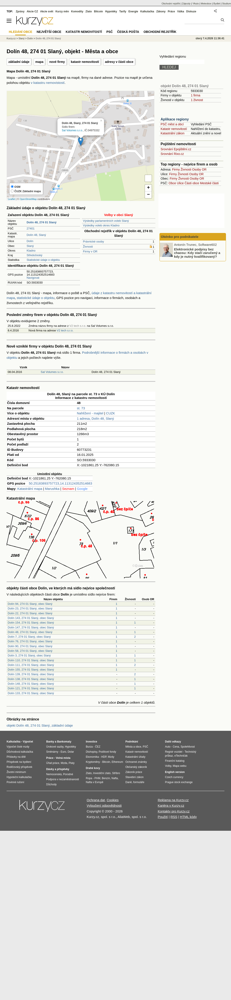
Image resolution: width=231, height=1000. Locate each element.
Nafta (115, 778)
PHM (97, 778)
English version (175, 772)
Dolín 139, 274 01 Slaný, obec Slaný (31, 674)
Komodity (77, 11)
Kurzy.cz (11, 38)
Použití (163, 817)
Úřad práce (52, 763)
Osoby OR (199, 169)
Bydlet (216, 3)
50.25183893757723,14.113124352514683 (60, 483)
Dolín (30, 241)
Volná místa (63, 757)
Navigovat (33, 277)
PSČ (109, 32)
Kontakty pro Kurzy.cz (174, 811)
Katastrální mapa (29, 489)
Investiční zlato (101, 773)
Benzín (106, 778)
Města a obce (133, 746)
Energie (133, 11)
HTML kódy (188, 817)
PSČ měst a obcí (172, 124)
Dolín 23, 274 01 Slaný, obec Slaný (30, 608)
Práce (171, 11)
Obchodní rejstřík (171, 3)
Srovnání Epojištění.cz (176, 149)
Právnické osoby (93, 241)
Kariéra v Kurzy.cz (171, 805)
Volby (168, 765)
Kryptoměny (93, 761)
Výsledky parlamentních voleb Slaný (106, 220)
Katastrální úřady (135, 756)
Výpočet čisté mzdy (18, 746)
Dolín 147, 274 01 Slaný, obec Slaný (31, 627)
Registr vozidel (173, 751)
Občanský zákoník (136, 767)
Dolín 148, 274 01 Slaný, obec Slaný (31, 683)
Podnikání (131, 741)
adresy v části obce (119, 62)
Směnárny (52, 751)
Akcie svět (46, 11)
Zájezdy (186, 3)
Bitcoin (98, 11)
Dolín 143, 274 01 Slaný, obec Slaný (31, 618)
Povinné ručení (15, 782)
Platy (72, 763)
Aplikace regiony (175, 119)
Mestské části (209, 183)
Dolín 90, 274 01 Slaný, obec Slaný (30, 646)
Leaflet (11, 199)
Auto (167, 746)
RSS (173, 817)
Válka (180, 11)
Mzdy (111, 756)
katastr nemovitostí (85, 62)
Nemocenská (54, 774)
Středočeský (34, 255)
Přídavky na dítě (16, 756)
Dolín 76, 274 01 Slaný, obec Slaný (30, 641)
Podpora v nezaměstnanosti (62, 779)
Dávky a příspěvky (57, 769)
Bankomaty (64, 741)
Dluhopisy (91, 751)
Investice (91, 741)
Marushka (52, 489)
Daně (128, 782)
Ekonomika (92, 756)
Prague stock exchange (178, 782)
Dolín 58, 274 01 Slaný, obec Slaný (30, 650)
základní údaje (18, 62)
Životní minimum (16, 772)
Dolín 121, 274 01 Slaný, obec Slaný (31, 688)
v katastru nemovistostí (47, 83)
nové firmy (57, 62)
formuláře (138, 782)
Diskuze (191, 11)
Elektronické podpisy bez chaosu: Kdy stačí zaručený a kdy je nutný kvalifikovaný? (197, 252)
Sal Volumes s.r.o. (72, 130)
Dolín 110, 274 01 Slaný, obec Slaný (31, 660)
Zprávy (20, 11)
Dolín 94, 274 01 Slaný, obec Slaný (30, 603)
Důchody (51, 784)
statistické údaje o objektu (36, 298)
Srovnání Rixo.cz (172, 154)
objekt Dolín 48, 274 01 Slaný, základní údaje (40, 725)
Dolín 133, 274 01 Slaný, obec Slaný (31, 693)
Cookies (113, 800)
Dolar (71, 751)
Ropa (89, 778)
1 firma (195, 95)
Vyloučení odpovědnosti (104, 805)
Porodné (68, 774)
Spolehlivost (188, 746)
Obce (172, 183)
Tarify (122, 11)
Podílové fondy (107, 751)
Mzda (64, 763)
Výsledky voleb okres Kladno (101, 225)
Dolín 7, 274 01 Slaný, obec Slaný (29, 636)
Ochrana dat (96, 800)
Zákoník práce (133, 772)
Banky (50, 741)
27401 (31, 228)
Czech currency (174, 777)
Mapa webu (179, 765)
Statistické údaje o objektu (43, 259)
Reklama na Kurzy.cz (173, 800)
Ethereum (117, 761)
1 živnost (197, 100)
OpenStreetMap (28, 199)
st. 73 (81, 408)
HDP (103, 756)
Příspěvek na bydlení (19, 761)
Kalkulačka (147, 11)
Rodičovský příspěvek (19, 767)
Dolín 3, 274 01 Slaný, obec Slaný (29, 655)
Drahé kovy (93, 768)
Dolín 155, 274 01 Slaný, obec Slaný (31, 669)
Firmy (176, 169)
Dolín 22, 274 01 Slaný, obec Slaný (30, 613)
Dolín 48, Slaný (36, 235)
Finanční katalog (174, 760)
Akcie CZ (32, 11)
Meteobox (206, 3)
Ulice (180, 183)
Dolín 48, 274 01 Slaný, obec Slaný (30, 632)
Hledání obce (20, 32)
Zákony (160, 11)
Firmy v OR (90, 251)
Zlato (89, 11)
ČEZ (97, 746)
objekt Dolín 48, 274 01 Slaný (185, 86)
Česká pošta (128, 32)
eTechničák (181, 755)
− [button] (148, 195)
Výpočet (28, 741)
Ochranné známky (136, 761)
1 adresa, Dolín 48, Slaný (95, 418)
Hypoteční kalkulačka (19, 777)
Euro (63, 751)
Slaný (30, 246)
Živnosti (88, 246)
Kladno (31, 250)
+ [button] (148, 188)
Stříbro (116, 773)
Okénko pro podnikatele (179, 237)
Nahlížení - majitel (90, 413)
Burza (89, 746)
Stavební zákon (134, 777)
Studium (226, 3)
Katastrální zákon (172, 133)
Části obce (192, 183)
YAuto (195, 3)
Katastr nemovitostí (174, 129)
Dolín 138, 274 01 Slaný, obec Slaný (31, 679)
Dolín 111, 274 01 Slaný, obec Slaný (31, 665)
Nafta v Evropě (94, 782)
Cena (176, 746)
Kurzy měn (62, 11)
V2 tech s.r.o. (65, 330)
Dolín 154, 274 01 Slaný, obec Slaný (31, 622)
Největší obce (49, 32)
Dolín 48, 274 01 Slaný (48, 38)
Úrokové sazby (54, 746)
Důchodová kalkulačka (20, 751)
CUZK (110, 413)
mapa (39, 62)
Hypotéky (111, 11)
